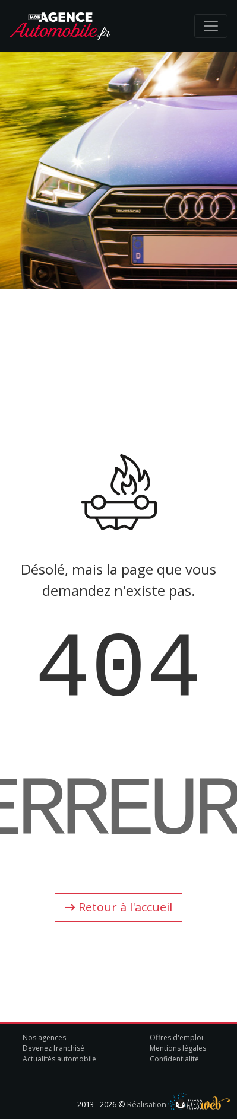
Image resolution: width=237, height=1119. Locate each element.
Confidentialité (174, 1059)
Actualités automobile (59, 1059)
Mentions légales (178, 1048)
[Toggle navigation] (210, 26)
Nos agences (44, 1037)
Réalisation (178, 1104)
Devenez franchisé (53, 1048)
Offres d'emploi (176, 1037)
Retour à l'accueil (118, 907)
